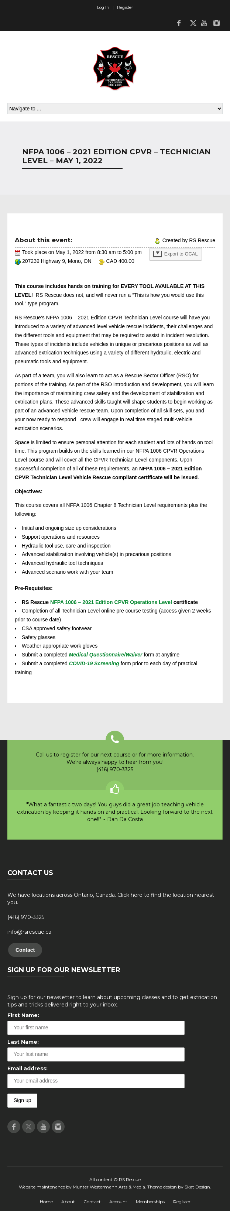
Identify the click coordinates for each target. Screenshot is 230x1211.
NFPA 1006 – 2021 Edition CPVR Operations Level (111, 602)
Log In (103, 7)
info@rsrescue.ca (29, 932)
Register (125, 7)
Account (118, 1201)
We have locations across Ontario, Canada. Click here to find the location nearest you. (110, 899)
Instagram (216, 23)
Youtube (204, 23)
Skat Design (197, 1187)
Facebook (178, 23)
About (68, 1201)
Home (46, 1201)
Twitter (191, 23)
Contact (25, 950)
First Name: (23, 1015)
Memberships (150, 1201)
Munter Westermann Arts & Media (109, 1187)
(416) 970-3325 (25, 917)
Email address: (27, 1068)
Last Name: (23, 1042)
